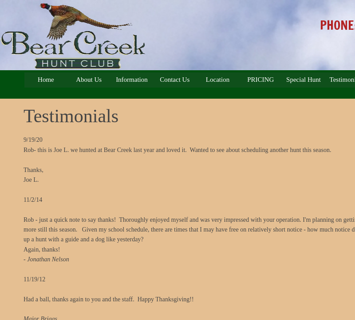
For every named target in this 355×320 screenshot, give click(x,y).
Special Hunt (303, 79)
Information (132, 79)
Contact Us (174, 79)
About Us (89, 79)
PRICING (260, 79)
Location (217, 79)
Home (46, 79)
